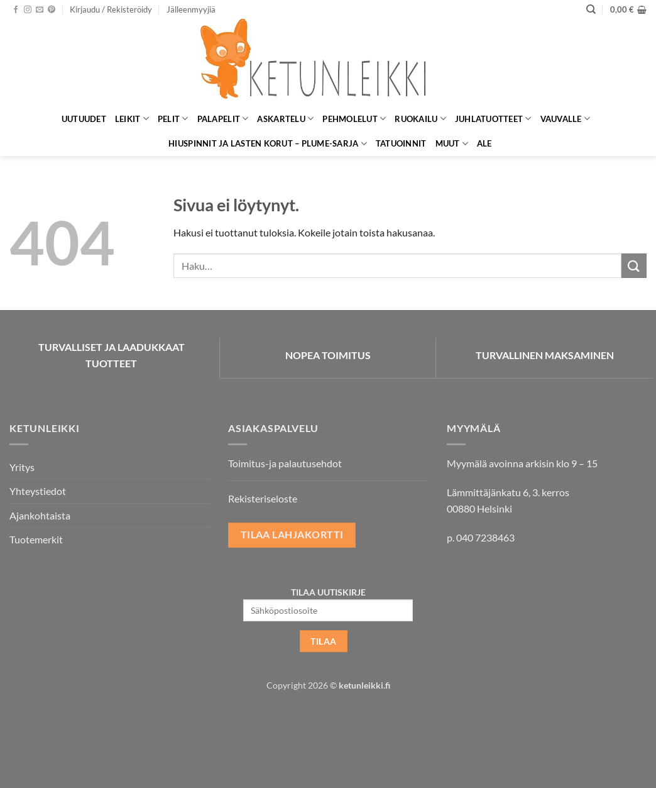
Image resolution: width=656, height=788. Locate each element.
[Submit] (634, 265)
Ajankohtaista (39, 515)
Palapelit (223, 119)
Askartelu (285, 119)
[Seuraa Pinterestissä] (51, 10)
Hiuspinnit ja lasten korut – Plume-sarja (267, 144)
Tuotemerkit (36, 539)
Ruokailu (420, 119)
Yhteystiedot (37, 491)
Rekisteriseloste (262, 498)
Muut (451, 144)
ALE (484, 143)
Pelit (173, 119)
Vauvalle (565, 119)
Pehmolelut (354, 119)
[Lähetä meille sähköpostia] (39, 10)
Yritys (22, 467)
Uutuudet (84, 119)
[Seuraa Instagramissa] (27, 10)
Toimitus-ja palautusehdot (285, 463)
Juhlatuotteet (493, 119)
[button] (111, 9)
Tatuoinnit (401, 143)
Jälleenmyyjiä (191, 9)
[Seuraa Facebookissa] (15, 10)
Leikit (132, 119)
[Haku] (591, 9)
